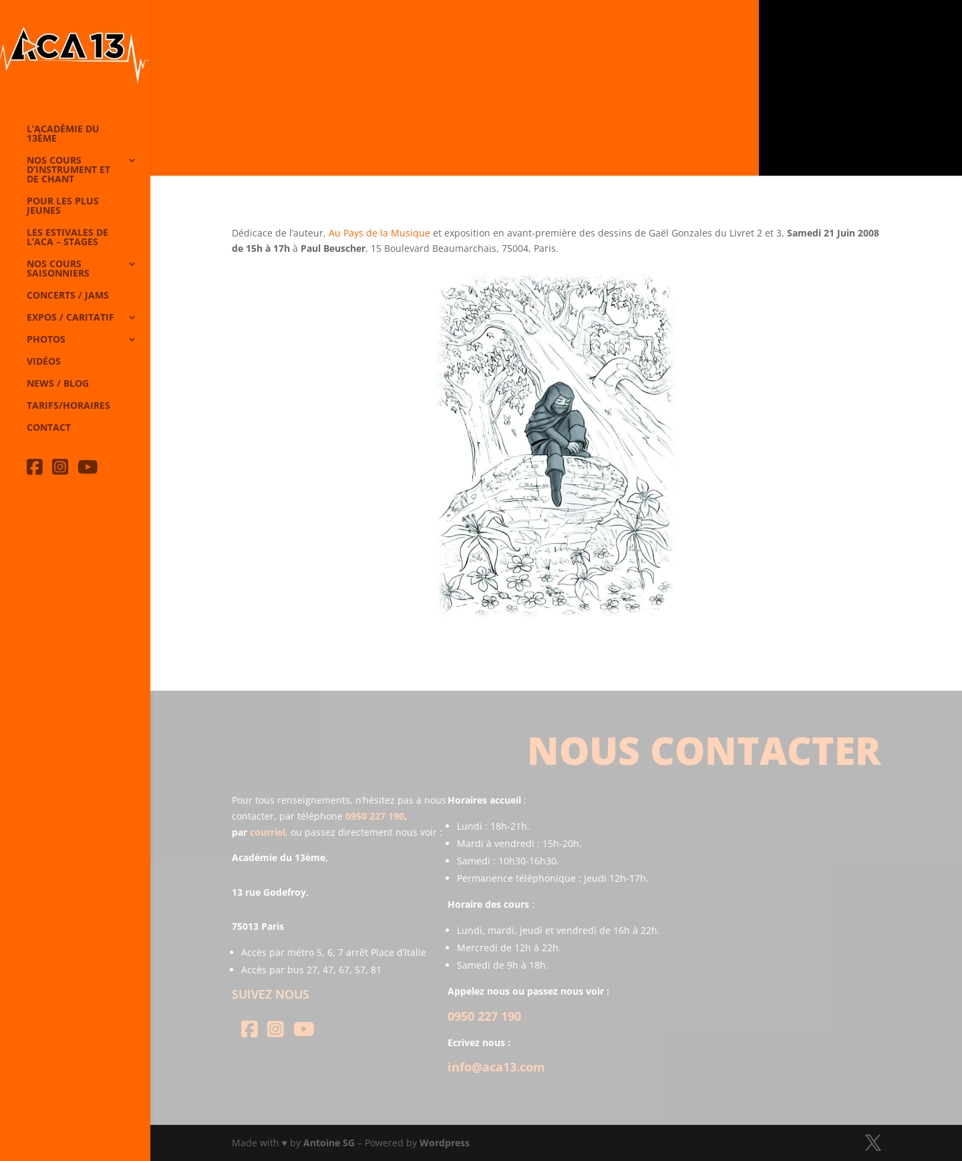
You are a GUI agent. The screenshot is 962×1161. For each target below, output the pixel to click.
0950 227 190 (374, 816)
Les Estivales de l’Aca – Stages (67, 238)
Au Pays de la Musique (379, 232)
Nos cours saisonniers (58, 269)
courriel (267, 832)
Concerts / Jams (68, 296)
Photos (46, 340)
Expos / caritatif (70, 318)
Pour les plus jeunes (63, 206)
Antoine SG (329, 1142)
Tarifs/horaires (68, 406)
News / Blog (58, 384)
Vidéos (44, 362)
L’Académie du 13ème (63, 134)
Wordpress (445, 1142)
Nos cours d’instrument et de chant (68, 170)
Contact (49, 428)
